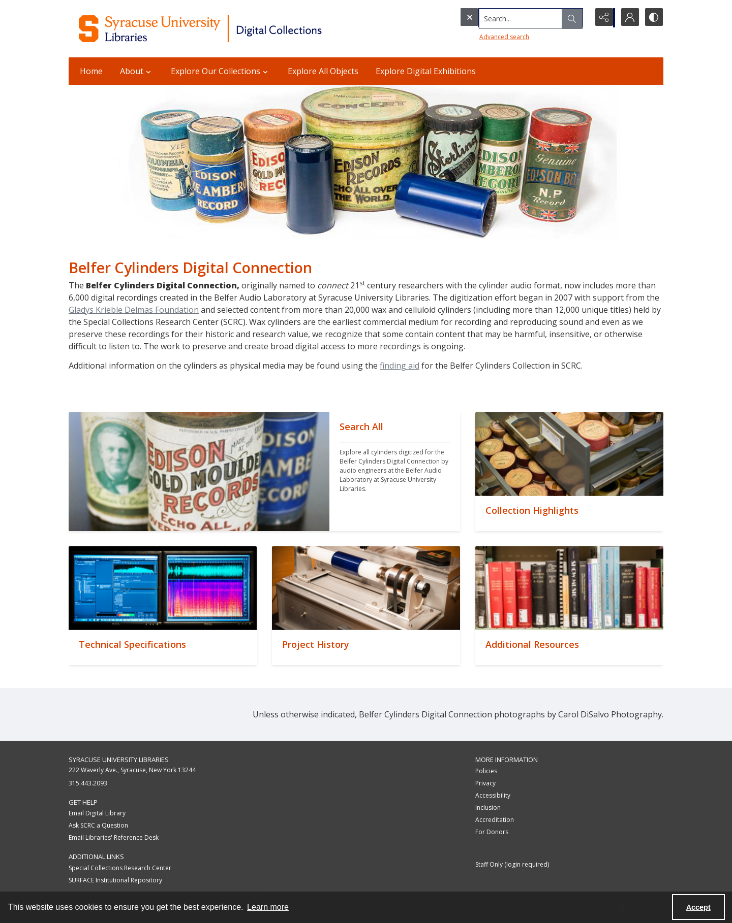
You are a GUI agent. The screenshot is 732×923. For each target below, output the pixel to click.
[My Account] (627, 17)
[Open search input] (577, 17)
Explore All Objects (323, 71)
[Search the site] (503, 17)
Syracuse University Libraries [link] (119, 759)
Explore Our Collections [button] (220, 71)
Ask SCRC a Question (98, 825)
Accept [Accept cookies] (698, 907)
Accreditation (494, 819)
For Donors (491, 832)
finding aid (399, 365)
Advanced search (483, 35)
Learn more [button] (268, 907)
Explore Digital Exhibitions (426, 71)
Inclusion (488, 807)
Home (91, 71)
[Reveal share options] (602, 17)
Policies (486, 771)
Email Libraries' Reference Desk (114, 837)
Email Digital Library (97, 813)
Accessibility (492, 795)
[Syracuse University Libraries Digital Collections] (230, 28)
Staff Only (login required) (512, 864)
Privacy (485, 783)
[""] (394, 471)
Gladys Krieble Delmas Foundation (134, 309)
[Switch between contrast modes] (653, 17)
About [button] (137, 71)
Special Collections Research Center (120, 868)
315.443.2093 (88, 783)
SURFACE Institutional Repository (115, 880)
